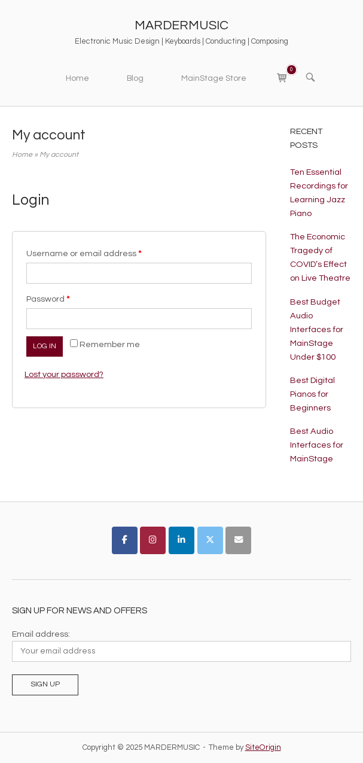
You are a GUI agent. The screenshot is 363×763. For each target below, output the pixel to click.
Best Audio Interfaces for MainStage (316, 445)
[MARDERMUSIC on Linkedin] (181, 540)
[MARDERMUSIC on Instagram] (153, 540)
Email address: (41, 634)
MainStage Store (213, 78)
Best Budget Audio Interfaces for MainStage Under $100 (316, 329)
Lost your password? (64, 374)
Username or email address (83, 253)
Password (47, 298)
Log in (44, 346)
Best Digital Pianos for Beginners (312, 394)
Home (77, 78)
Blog (135, 78)
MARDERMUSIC (181, 25)
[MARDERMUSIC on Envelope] (238, 540)
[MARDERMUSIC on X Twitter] (210, 540)
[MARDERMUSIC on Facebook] (125, 540)
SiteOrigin (263, 747)
